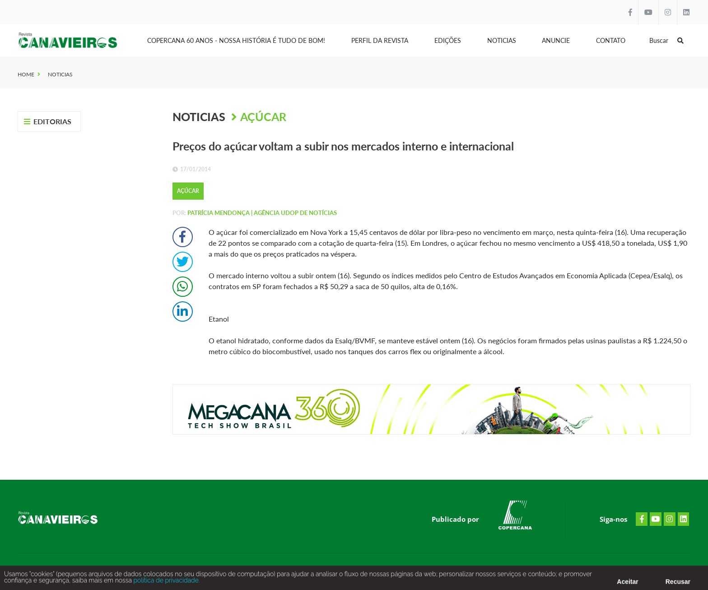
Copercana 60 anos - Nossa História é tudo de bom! (236, 40)
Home (26, 74)
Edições (447, 40)
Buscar (666, 40)
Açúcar (263, 116)
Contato (610, 40)
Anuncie (556, 40)
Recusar (678, 583)
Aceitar (627, 583)
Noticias (501, 40)
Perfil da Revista (379, 40)
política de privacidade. (166, 581)
